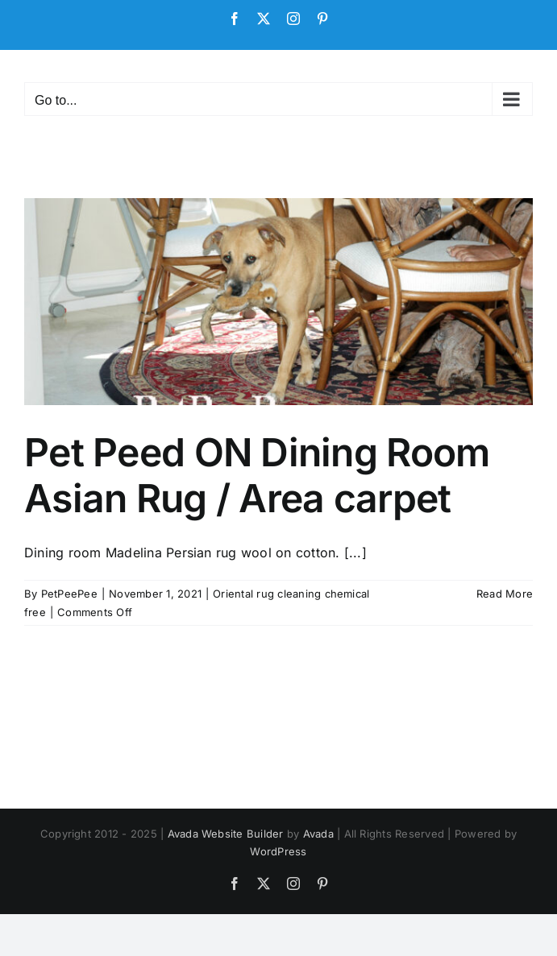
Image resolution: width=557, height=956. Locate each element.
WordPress (278, 851)
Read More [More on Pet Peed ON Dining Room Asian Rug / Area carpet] (504, 593)
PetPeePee (69, 593)
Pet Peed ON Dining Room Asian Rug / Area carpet (256, 475)
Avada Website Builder (226, 833)
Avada (318, 833)
